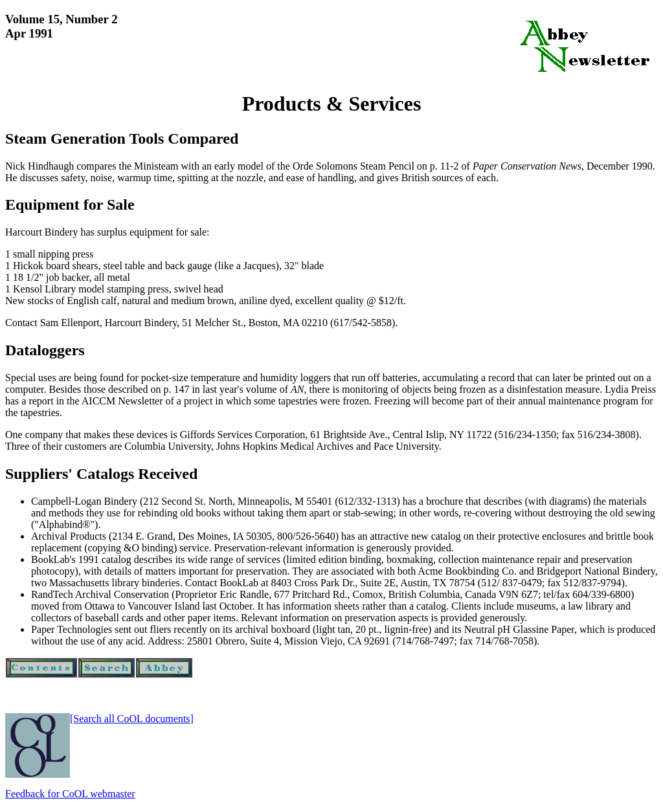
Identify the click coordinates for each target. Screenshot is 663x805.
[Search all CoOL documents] (132, 718)
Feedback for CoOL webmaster (70, 793)
